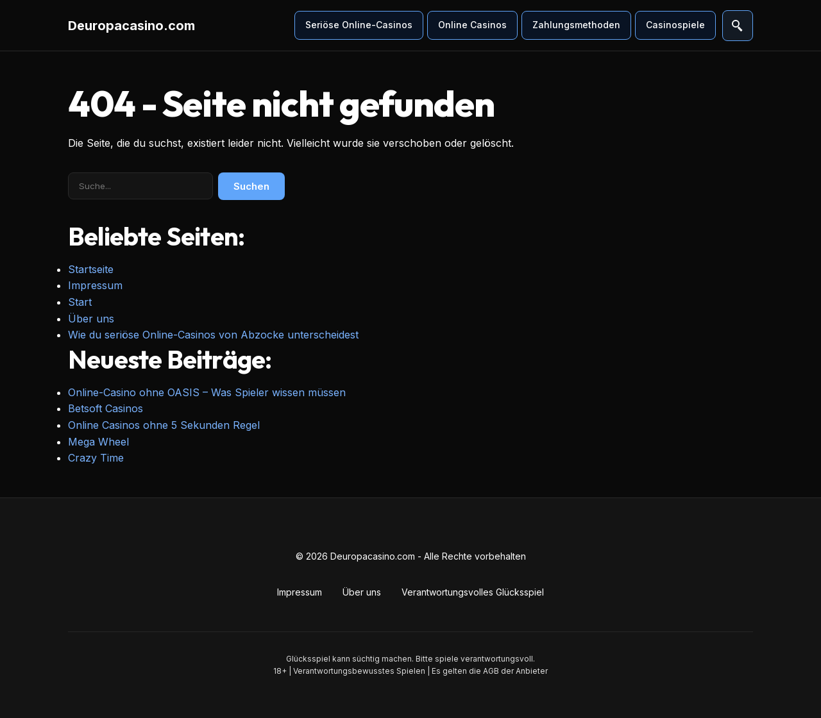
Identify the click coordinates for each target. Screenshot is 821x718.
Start (80, 302)
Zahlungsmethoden (576, 24)
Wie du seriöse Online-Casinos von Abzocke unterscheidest (213, 334)
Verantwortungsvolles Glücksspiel (473, 592)
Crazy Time (96, 457)
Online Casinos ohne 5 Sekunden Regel (164, 425)
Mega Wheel (98, 441)
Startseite (91, 269)
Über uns (91, 318)
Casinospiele (675, 24)
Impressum (95, 285)
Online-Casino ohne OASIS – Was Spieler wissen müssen (207, 392)
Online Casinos (472, 24)
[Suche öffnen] (737, 25)
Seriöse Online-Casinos (358, 24)
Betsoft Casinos (105, 408)
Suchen (251, 186)
